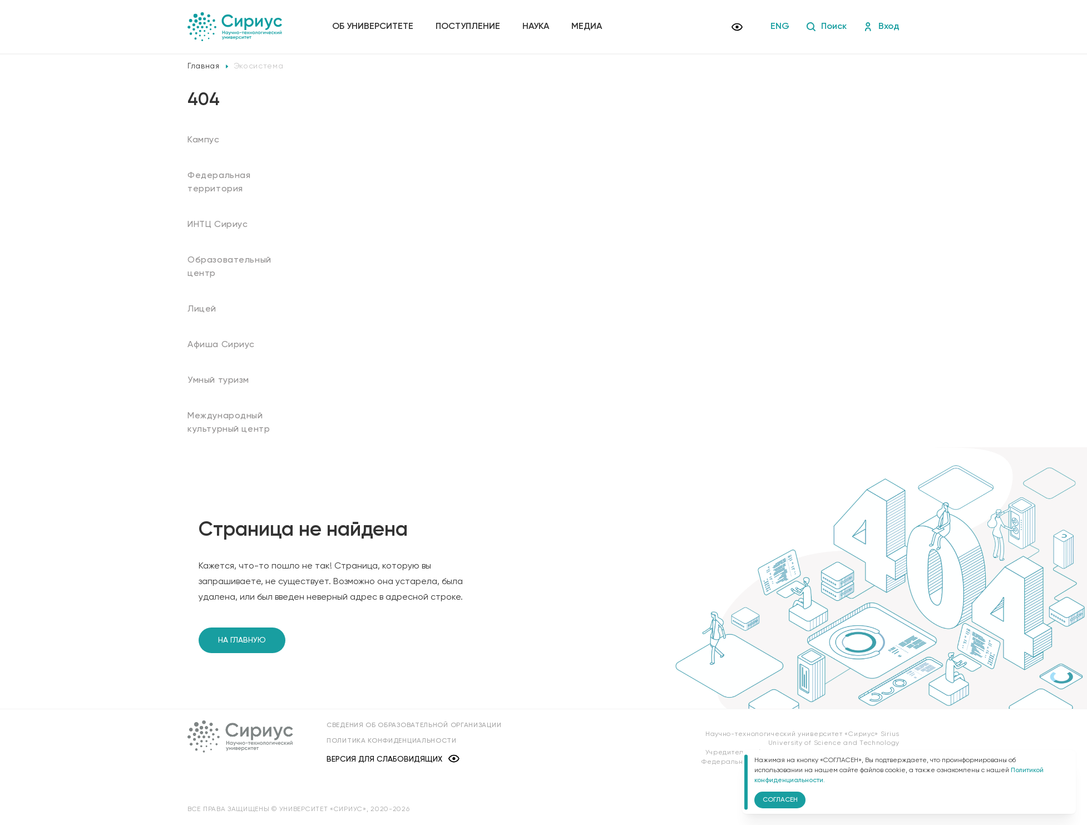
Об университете (372, 26)
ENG (779, 26)
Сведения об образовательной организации (414, 725)
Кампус (203, 140)
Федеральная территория (219, 182)
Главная (203, 66)
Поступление (468, 26)
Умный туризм (218, 380)
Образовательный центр (229, 267)
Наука (535, 26)
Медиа (586, 26)
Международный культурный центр (228, 423)
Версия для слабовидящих (393, 760)
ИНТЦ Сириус (217, 224)
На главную (242, 640)
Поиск (826, 26)
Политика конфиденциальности (392, 741)
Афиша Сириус (221, 344)
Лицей (201, 309)
